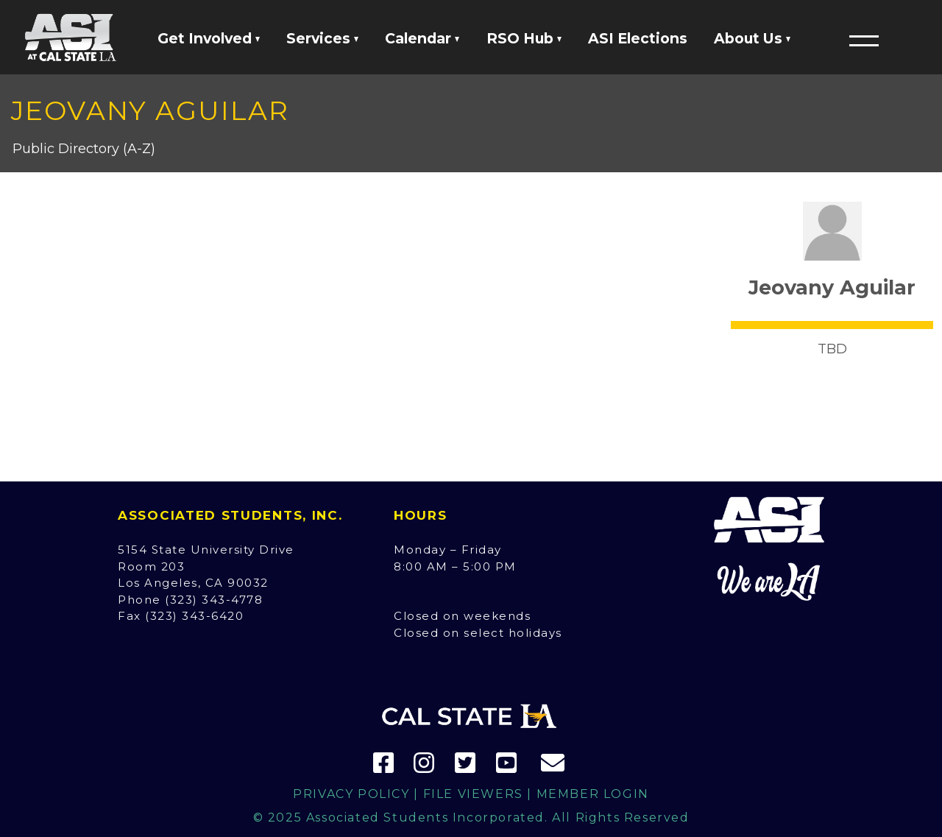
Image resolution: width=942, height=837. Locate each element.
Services (322, 38)
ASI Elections (637, 38)
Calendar (422, 38)
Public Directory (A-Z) (84, 149)
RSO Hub (524, 38)
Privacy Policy (351, 794)
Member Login (592, 794)
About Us (752, 38)
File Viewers (473, 794)
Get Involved (208, 38)
